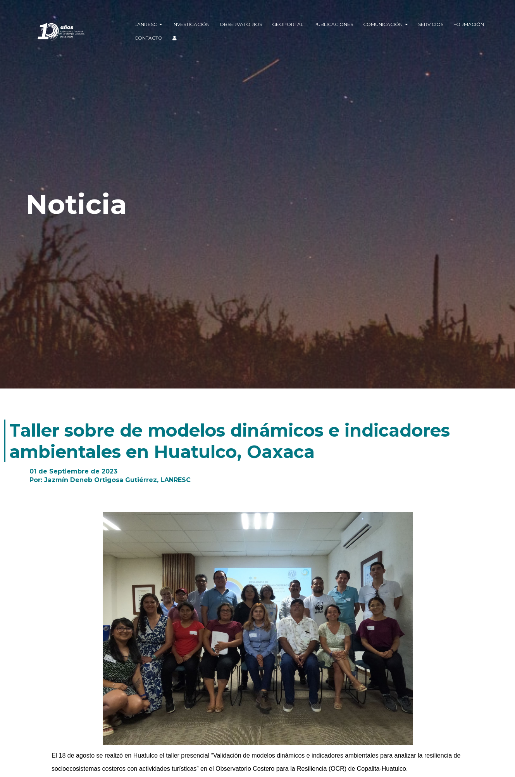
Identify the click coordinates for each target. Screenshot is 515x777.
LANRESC (148, 24)
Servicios (430, 24)
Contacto (148, 38)
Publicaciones (333, 24)
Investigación (191, 24)
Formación (468, 24)
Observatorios (241, 24)
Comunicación (385, 24)
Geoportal (287, 24)
